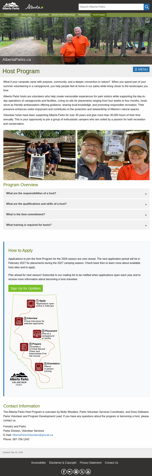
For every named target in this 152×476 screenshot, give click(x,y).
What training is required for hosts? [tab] (29, 224)
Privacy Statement (91, 462)
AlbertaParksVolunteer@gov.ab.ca (32, 435)
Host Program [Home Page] (99, 15)
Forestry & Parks (11, 15)
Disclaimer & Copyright (62, 462)
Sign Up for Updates (26, 288)
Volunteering (84, 15)
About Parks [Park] (43, 15)
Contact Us (111, 462)
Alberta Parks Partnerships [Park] (63, 15)
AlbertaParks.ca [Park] (28, 15)
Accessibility (38, 462)
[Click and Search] (146, 7)
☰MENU (141, 69)
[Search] (111, 7)
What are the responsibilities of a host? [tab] (31, 193)
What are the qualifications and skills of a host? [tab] (36, 203)
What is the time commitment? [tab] (25, 214)
